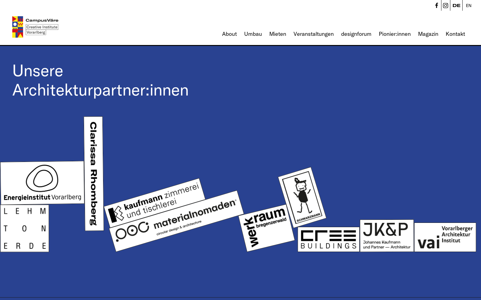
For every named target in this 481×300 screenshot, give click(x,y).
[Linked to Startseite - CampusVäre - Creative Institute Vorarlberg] (35, 27)
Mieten (277, 33)
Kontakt (455, 33)
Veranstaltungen (314, 33)
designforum (356, 33)
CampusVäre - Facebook (436, 5)
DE (456, 5)
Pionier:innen (395, 33)
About (229, 33)
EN (468, 5)
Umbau (253, 33)
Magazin (428, 33)
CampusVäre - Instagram (445, 5)
